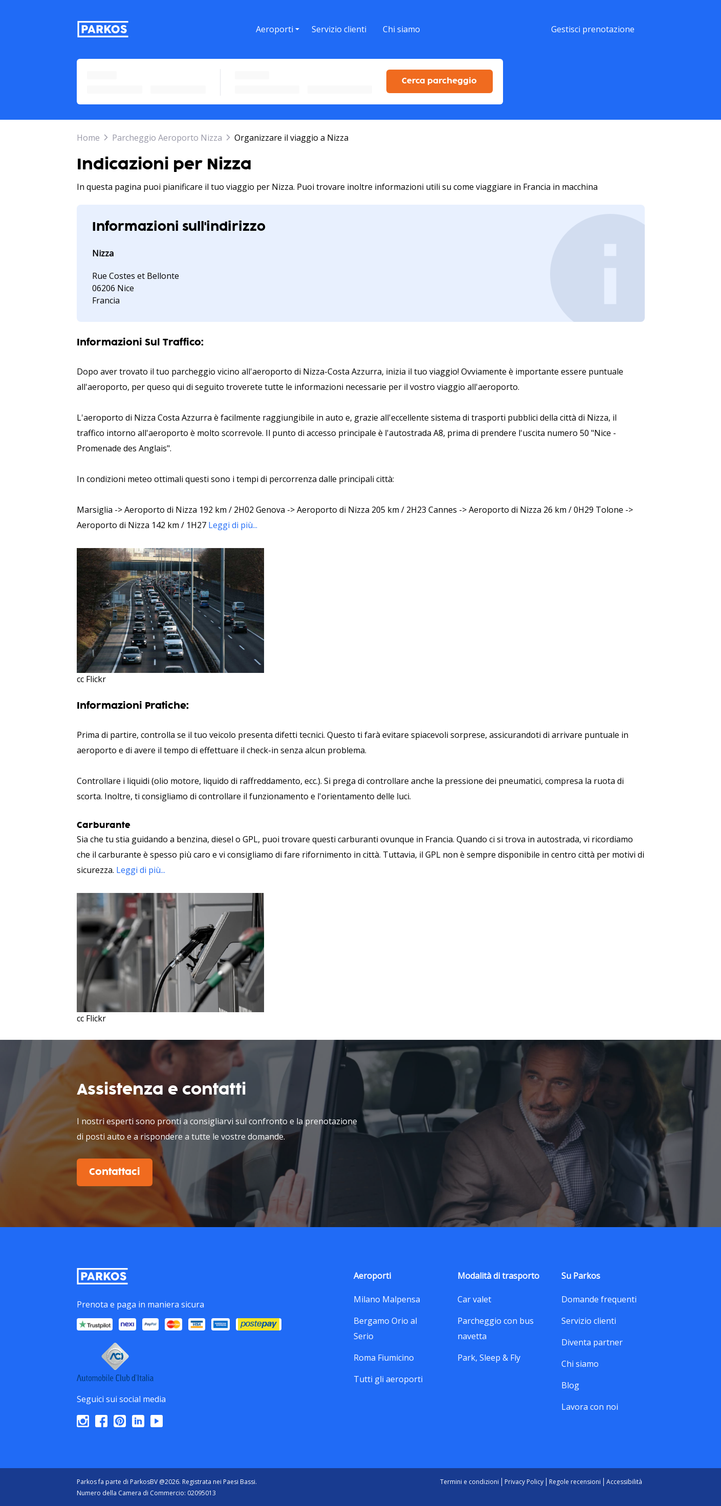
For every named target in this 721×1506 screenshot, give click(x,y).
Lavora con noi (589, 1405)
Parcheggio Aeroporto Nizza (167, 136)
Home (88, 136)
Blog (570, 1383)
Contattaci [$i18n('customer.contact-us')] (114, 1170)
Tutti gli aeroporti (388, 1377)
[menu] (277, 28)
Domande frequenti (599, 1297)
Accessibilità (624, 1480)
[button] (277, 41)
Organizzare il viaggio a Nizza (291, 136)
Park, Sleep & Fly (488, 1356)
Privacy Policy (524, 1480)
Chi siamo (580, 1362)
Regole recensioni (575, 1480)
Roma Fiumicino (384, 1356)
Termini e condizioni (469, 1480)
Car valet (474, 1297)
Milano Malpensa (387, 1297)
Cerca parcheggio (439, 79)
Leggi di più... (232, 523)
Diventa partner (592, 1340)
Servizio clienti (588, 1319)
